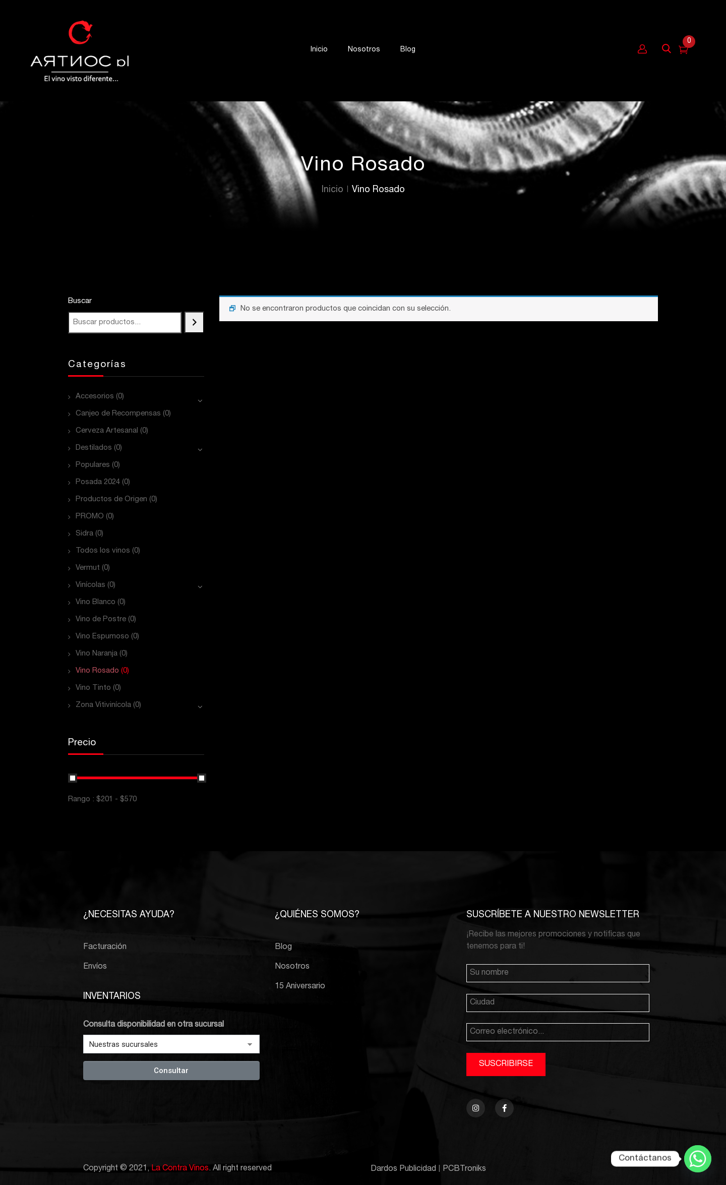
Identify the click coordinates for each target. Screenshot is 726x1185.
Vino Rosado (97, 671)
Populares (93, 465)
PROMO (90, 516)
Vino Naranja (96, 654)
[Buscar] (194, 322)
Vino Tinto (93, 688)
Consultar (171, 1070)
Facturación (105, 947)
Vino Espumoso (102, 636)
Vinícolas (90, 585)
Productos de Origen (111, 499)
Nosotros (292, 967)
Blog (283, 947)
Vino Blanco (95, 602)
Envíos (95, 967)
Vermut (88, 568)
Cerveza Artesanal (107, 431)
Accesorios (95, 396)
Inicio (332, 190)
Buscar (80, 301)
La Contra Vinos (180, 1169)
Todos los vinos (103, 551)
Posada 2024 (98, 482)
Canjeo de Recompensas (118, 414)
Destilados (94, 448)
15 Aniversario (300, 987)
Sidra (84, 534)
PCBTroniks (464, 1169)
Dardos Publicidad (403, 1169)
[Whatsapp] (697, 1158)
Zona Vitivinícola (103, 705)
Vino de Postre (101, 619)
